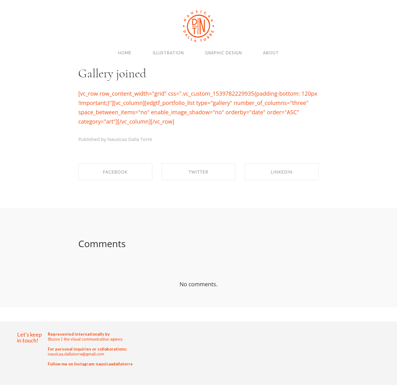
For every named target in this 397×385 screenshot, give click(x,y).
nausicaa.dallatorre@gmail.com (76, 353)
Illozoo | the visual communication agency (85, 339)
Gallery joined (112, 73)
